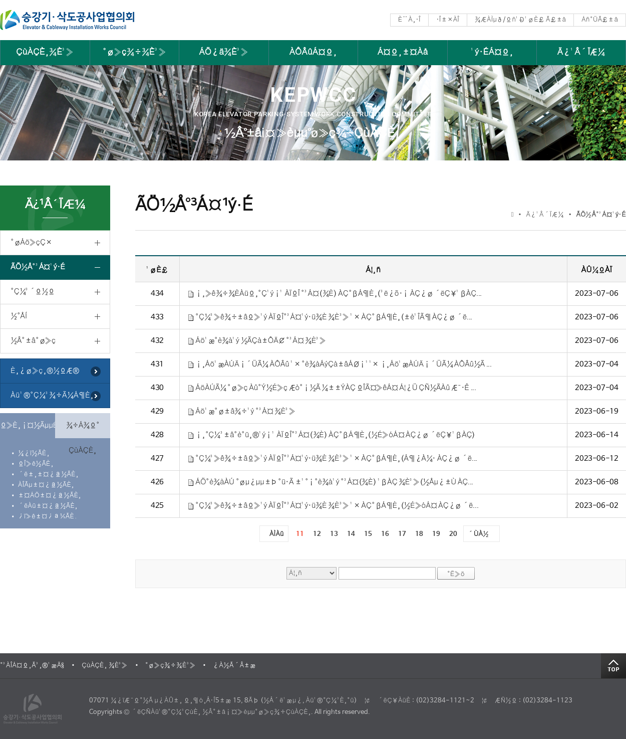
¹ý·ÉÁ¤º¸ (492, 52)
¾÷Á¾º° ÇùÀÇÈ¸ (83, 429)
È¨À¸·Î (409, 20)
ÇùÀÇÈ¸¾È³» (45, 52)
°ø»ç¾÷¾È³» (134, 52)
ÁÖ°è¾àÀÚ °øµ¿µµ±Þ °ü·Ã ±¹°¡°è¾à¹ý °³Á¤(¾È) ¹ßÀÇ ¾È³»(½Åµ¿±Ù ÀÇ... (334, 482)
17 (402, 534)
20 (453, 534)
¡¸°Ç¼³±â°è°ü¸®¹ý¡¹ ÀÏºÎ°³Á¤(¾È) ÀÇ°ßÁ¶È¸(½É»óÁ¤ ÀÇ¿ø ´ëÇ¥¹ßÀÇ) (335, 435)
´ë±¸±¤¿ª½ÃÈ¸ (48, 474)
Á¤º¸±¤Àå (403, 52)
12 (317, 534)
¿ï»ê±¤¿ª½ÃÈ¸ (47, 516)
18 (419, 534)
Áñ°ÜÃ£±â (599, 20)
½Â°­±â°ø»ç (33, 340)
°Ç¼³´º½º (32, 291)
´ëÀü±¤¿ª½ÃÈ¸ (48, 506)
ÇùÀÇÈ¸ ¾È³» (105, 665)
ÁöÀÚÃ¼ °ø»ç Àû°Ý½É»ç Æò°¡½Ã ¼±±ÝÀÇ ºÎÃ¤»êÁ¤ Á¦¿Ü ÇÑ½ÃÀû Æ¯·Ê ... (335, 388)
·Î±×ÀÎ (447, 20)
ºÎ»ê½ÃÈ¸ (36, 464)
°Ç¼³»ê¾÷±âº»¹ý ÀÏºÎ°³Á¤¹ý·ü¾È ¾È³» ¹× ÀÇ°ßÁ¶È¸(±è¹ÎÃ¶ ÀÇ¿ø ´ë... (333, 317)
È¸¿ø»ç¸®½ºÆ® (45, 370)
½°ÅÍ (19, 316)
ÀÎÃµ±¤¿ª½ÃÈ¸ (46, 485)
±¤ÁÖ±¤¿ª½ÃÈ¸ (49, 495)
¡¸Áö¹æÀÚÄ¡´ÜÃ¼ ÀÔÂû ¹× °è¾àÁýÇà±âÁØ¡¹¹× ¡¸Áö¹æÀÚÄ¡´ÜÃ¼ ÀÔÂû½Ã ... (343, 364)
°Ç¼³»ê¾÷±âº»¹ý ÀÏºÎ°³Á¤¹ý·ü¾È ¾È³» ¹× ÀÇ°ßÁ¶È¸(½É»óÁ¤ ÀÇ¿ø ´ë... (336, 505)
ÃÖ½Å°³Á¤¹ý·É (38, 267)
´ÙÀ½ (478, 534)
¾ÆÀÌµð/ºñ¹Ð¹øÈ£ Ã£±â (520, 20)
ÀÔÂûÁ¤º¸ (313, 52)
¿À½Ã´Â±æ (234, 665)
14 (351, 534)
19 (436, 534)
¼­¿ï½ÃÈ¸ (34, 453)
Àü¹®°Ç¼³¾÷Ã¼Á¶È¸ (52, 395)
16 (385, 534)
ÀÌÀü (276, 534)
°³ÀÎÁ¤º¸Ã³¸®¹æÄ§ (32, 665)
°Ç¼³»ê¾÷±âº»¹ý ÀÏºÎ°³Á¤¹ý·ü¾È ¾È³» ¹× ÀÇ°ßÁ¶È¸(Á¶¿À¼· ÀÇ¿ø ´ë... (336, 458)
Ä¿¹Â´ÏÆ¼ (581, 52)
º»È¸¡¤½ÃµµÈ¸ (27, 425)
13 (334, 534)
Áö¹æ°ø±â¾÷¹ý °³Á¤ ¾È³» (245, 411)
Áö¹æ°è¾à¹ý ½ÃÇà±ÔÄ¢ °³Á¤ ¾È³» (260, 340)
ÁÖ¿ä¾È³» (223, 52)
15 (368, 534)
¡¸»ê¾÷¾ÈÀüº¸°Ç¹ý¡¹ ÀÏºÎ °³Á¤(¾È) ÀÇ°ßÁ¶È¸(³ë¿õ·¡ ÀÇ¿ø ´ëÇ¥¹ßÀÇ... (338, 293)
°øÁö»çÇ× (31, 242)
